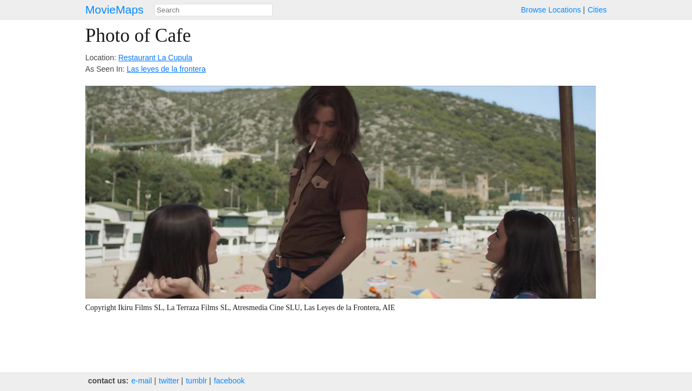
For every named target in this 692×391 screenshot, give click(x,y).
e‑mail (141, 380)
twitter (169, 380)
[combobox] (213, 10)
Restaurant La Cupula (155, 57)
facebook (229, 380)
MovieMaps (114, 9)
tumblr (196, 380)
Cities (597, 9)
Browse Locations (551, 9)
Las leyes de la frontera (166, 69)
